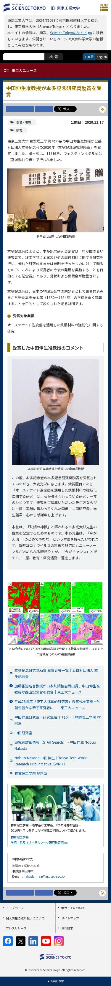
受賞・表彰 (23, 122)
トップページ (15, 908)
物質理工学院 (19, 837)
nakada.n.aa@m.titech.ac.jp (44, 876)
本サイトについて (73, 908)
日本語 (89, 56)
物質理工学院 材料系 (31, 773)
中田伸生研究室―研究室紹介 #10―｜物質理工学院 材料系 (58, 720)
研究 (19, 130)
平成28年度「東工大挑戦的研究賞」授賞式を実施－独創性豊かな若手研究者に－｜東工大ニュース (57, 704)
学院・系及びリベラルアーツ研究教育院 (37, 842)
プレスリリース (16, 928)
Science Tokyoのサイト (68, 32)
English (102, 56)
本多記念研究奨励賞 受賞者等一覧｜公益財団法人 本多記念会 (56, 673)
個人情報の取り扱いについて (25, 918)
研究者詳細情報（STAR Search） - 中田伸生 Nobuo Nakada (55, 745)
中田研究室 (23, 732)
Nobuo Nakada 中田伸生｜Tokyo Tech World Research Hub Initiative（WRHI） (51, 760)
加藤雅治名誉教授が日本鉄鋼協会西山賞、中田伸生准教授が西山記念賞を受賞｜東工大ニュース (57, 688)
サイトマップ (70, 918)
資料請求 (67, 928)
